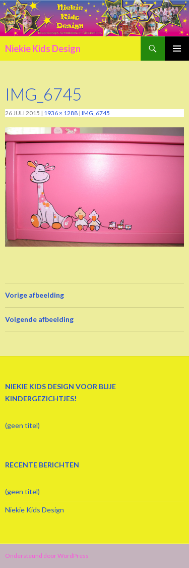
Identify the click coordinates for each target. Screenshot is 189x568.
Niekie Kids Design (43, 48)
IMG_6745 (96, 113)
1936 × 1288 (61, 113)
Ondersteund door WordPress (47, 555)
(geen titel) (22, 425)
